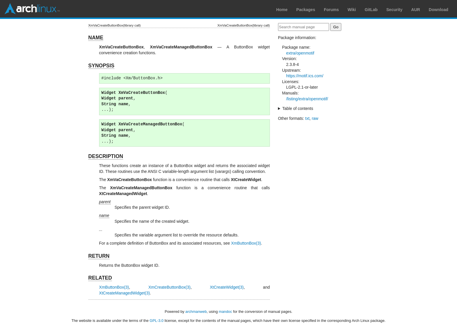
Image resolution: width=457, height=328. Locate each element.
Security (394, 9)
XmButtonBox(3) (246, 243)
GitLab (371, 9)
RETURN (99, 256)
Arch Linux (32, 9)
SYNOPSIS (101, 66)
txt (307, 118)
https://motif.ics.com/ (305, 75)
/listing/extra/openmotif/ (307, 99)
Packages (305, 9)
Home (282, 9)
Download (438, 9)
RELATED (100, 278)
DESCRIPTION (105, 156)
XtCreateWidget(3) (227, 287)
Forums (331, 9)
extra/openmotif (300, 53)
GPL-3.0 (157, 320)
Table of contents (297, 108)
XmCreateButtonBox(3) (169, 287)
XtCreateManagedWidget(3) (124, 293)
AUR (415, 9)
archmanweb (196, 311)
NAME (95, 38)
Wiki (352, 9)
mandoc (225, 311)
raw (315, 118)
